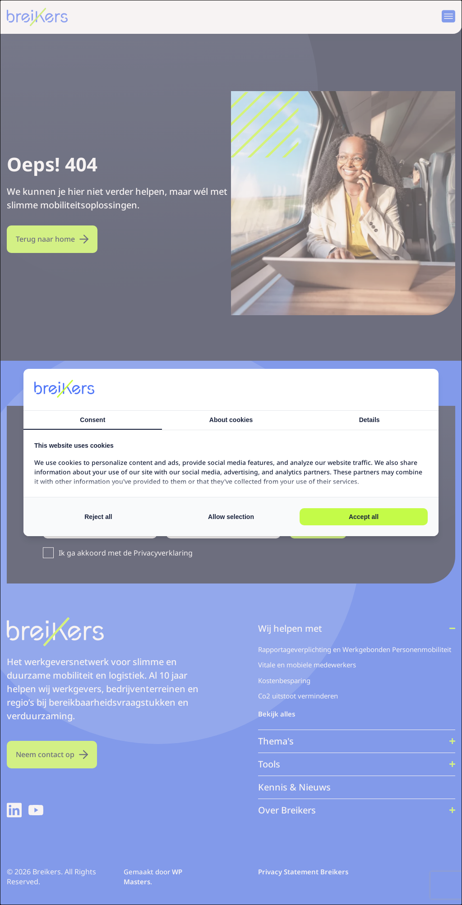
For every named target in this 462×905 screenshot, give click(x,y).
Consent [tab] (92, 419)
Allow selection (231, 516)
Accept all (364, 516)
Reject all (98, 516)
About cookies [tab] (231, 419)
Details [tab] (369, 419)
